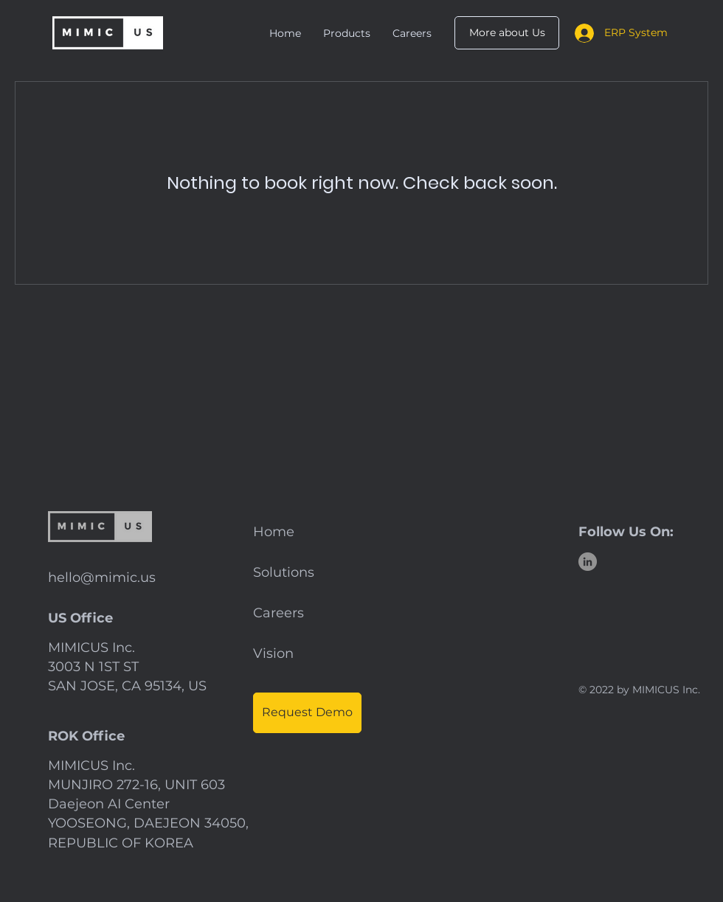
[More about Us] (506, 32)
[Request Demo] (307, 713)
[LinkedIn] (587, 561)
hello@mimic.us (102, 577)
